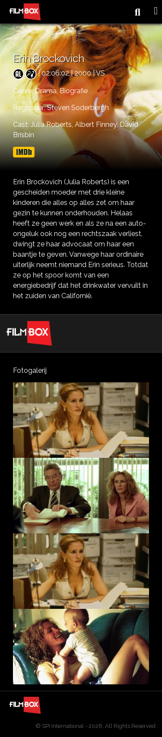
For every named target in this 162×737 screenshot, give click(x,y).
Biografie (74, 91)
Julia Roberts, (53, 124)
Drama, (47, 91)
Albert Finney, (97, 124)
